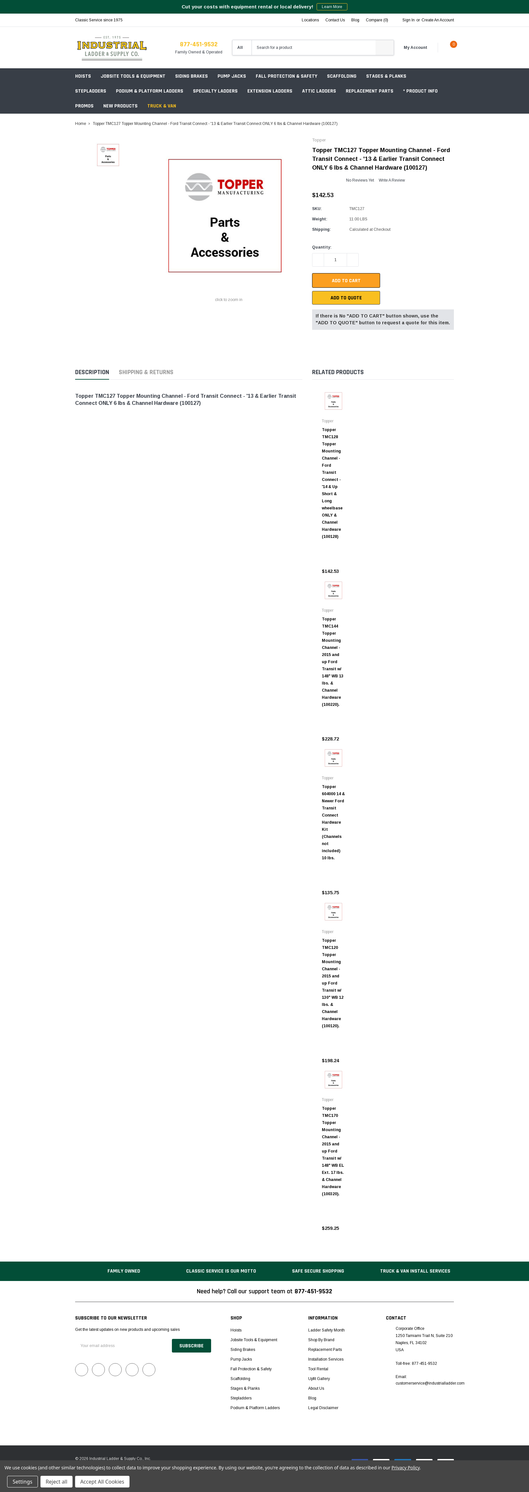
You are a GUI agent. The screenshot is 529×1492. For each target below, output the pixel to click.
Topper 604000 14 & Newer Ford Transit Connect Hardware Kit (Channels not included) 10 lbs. (333, 822)
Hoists (83, 76)
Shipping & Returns (146, 372)
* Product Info (420, 91)
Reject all (56, 1481)
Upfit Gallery (319, 1378)
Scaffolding (341, 76)
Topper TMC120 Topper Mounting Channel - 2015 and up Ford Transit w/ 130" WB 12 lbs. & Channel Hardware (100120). (332, 983)
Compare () (377, 20)
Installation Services (325, 1359)
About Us (316, 1388)
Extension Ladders (269, 91)
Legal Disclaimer (323, 1408)
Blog (312, 1398)
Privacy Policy (405, 1467)
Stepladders (90, 91)
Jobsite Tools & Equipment (133, 76)
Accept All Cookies (102, 1481)
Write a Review (392, 180)
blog (355, 20)
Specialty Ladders (215, 91)
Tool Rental (318, 1369)
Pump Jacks (232, 76)
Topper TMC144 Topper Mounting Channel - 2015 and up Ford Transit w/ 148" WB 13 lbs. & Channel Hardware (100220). (332, 662)
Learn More (332, 7)
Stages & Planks (386, 76)
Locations (310, 20)
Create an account (438, 20)
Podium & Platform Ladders (149, 91)
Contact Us (335, 20)
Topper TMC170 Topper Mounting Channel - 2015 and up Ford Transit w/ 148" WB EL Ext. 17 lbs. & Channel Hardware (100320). (333, 1151)
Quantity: (322, 247)
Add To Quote (346, 298)
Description (92, 372)
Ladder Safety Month (326, 1330)
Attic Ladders (319, 91)
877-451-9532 (199, 44)
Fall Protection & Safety (286, 76)
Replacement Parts (369, 91)
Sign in (408, 20)
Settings (22, 1481)
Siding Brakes (191, 76)
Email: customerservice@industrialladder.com (430, 1380)
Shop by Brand (321, 1340)
